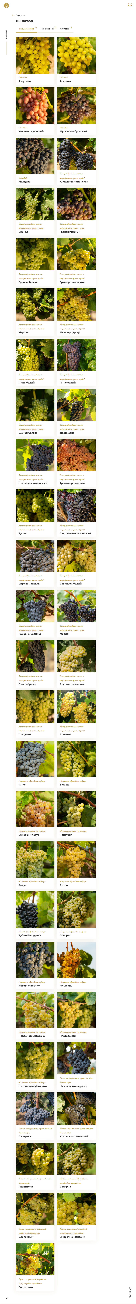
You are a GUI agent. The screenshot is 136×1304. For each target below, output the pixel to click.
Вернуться (20, 15)
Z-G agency (130, 1292)
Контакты (6, 34)
